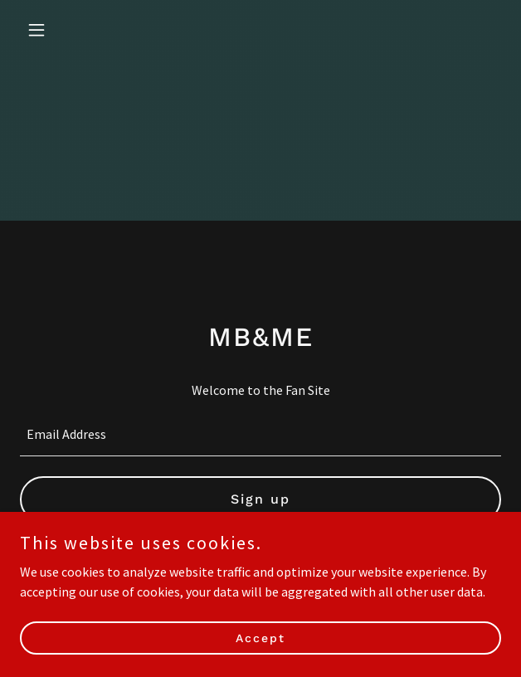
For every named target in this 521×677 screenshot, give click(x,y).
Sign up (260, 499)
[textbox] (260, 434)
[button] (56, 29)
